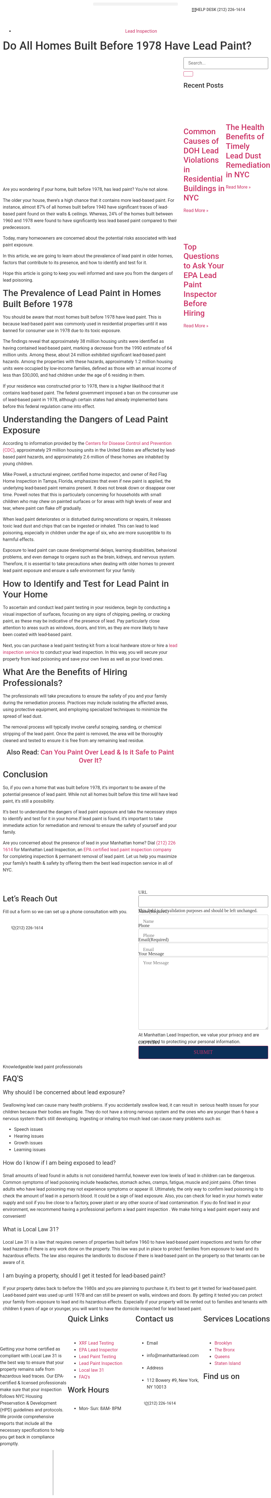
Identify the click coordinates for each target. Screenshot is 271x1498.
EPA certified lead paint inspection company (127, 849)
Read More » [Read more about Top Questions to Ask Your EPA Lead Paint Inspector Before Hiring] (195, 325)
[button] (135, 1)
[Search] (188, 73)
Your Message (151, 954)
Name (153, 911)
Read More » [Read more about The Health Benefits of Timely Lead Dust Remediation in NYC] (238, 187)
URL (142, 892)
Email (153, 939)
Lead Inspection (141, 31)
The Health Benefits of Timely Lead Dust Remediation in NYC (248, 151)
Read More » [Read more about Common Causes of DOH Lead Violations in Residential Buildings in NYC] (195, 210)
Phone (144, 925)
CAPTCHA (149, 1042)
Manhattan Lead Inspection (108, 1457)
